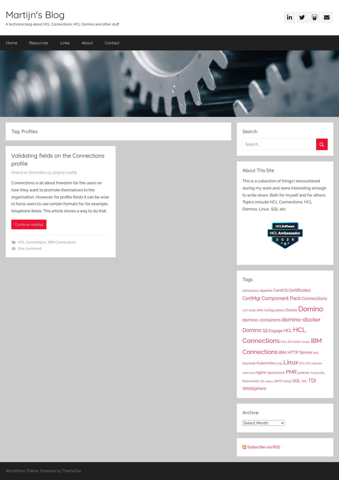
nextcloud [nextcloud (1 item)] (248, 372)
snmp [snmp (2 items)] (287, 381)
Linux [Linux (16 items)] (290, 362)
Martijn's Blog (35, 15)
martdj (71, 172)
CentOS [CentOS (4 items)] (280, 290)
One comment (30, 248)
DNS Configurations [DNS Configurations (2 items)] (271, 310)
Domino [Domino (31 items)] (310, 309)
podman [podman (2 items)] (304, 372)
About (87, 42)
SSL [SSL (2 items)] (304, 381)
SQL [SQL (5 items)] (296, 380)
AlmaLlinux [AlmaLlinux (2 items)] (250, 290)
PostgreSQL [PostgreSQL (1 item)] (318, 372)
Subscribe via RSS (263, 447)
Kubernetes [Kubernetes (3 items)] (266, 363)
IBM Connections (62, 242)
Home (11, 42)
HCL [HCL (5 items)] (288, 330)
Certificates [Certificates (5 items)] (300, 290)
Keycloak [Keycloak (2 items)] (249, 363)
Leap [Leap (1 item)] (279, 363)
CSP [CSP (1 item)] (245, 310)
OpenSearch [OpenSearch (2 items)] (276, 372)
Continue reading (29, 224)
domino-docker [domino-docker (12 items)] (301, 319)
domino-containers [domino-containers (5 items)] (261, 319)
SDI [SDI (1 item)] (262, 381)
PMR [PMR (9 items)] (291, 372)
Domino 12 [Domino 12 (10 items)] (254, 330)
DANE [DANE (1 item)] (252, 310)
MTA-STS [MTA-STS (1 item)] (305, 363)
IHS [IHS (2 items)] (315, 353)
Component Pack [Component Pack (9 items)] (281, 298)
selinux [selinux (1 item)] (269, 381)
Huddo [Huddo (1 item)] (306, 342)
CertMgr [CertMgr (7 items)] (251, 298)
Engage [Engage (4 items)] (275, 330)
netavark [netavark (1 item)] (317, 363)
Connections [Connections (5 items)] (314, 298)
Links (65, 42)
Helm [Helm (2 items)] (297, 342)
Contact (112, 42)
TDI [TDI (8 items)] (312, 380)
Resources (38, 42)
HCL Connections (32, 242)
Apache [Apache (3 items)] (266, 290)
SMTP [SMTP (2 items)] (278, 381)
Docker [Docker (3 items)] (291, 310)
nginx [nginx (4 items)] (261, 372)
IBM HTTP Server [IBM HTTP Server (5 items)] (295, 352)
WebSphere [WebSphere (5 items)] (254, 388)
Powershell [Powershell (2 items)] (250, 381)
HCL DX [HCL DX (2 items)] (286, 342)
